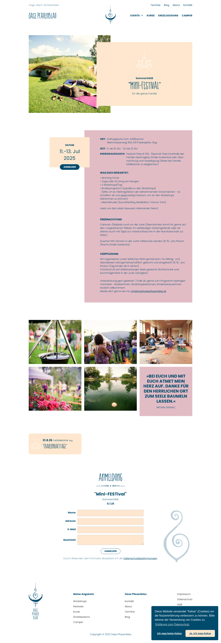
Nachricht (69, 540)
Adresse (70, 521)
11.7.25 (110, 503)
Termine (155, 5)
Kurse (151, 15)
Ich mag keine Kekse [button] (169, 633)
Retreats (78, 606)
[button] (137, 15)
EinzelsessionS (168, 15)
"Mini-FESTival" (110, 494)
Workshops (79, 601)
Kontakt (187, 5)
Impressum (184, 594)
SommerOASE (110, 499)
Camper (187, 15)
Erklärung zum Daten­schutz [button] (172, 624)
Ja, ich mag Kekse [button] (200, 633)
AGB (179, 604)
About (176, 5)
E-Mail (72, 529)
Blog (166, 5)
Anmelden (70, 167)
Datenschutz (184, 599)
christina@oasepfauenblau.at (148, 291)
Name (72, 512)
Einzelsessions (81, 617)
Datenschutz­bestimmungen (140, 558)
